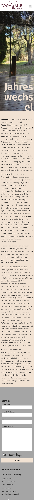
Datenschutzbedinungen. (12, 456)
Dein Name (17, 406)
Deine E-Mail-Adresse (17, 413)
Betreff (17, 420)
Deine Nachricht (17, 438)
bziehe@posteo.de (12, 494)
